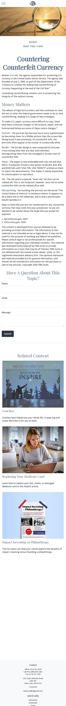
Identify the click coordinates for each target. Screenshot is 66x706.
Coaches (8, 411)
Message (6, 312)
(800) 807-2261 (37, 672)
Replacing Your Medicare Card (23, 476)
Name (5, 283)
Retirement (33, 700)
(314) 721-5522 (35, 669)
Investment (33, 703)
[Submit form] (8, 334)
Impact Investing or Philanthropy (25, 542)
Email (4, 298)
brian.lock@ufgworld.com (33, 691)
